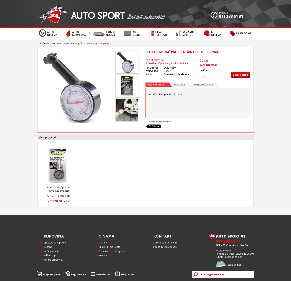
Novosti (103, 255)
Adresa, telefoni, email (165, 242)
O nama (103, 242)
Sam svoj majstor (61, 43)
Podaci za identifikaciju (165, 246)
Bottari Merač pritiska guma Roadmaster (59, 189)
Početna (44, 43)
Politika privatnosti (53, 259)
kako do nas (234, 264)
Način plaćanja (51, 251)
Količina (204, 70)
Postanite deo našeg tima (112, 251)
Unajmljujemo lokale (109, 246)
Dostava (48, 246)
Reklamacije (50, 255)
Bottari (167, 70)
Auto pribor (78, 43)
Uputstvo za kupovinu (55, 242)
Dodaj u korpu (240, 75)
